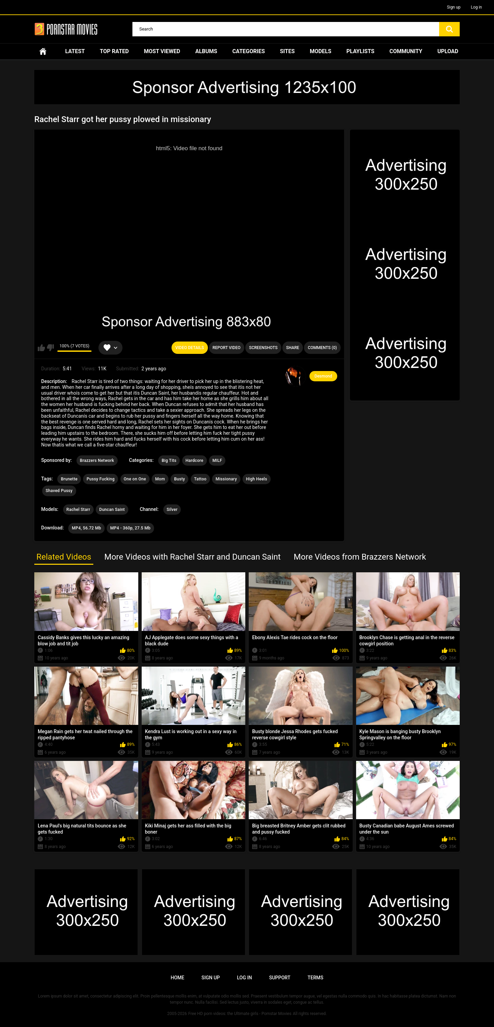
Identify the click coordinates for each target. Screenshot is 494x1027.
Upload (447, 51)
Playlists (360, 51)
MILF (217, 460)
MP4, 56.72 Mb (86, 528)
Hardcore (194, 460)
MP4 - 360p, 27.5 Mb (130, 528)
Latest (75, 51)
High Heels (256, 479)
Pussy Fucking (100, 479)
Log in (476, 7)
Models (320, 51)
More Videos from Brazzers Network (360, 557)
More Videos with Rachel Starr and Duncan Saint (192, 557)
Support (279, 977)
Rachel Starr (78, 509)
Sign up (454, 7)
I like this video (41, 347)
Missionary (226, 479)
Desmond (323, 376)
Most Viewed (162, 51)
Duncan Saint (112, 509)
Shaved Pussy (59, 490)
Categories (248, 51)
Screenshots (263, 347)
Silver (172, 509)
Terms (315, 977)
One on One (135, 479)
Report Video (226, 347)
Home (42, 51)
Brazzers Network (97, 460)
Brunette (69, 479)
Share (292, 347)
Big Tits (169, 460)
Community (405, 51)
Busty (179, 479)
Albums (206, 51)
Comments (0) (322, 347)
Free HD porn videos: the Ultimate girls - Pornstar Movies (240, 1013)
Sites (287, 51)
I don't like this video (50, 347)
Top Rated (114, 51)
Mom (160, 479)
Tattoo (200, 479)
